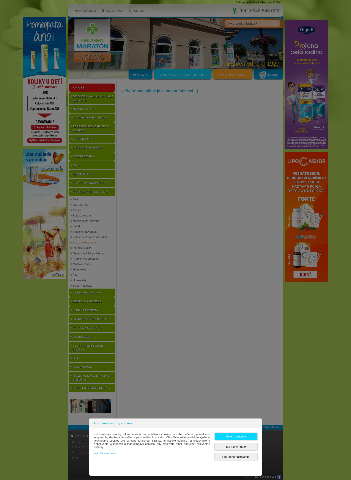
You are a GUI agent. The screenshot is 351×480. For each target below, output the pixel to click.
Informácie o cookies (105, 453)
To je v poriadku (236, 436)
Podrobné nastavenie (236, 456)
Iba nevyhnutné (236, 446)
